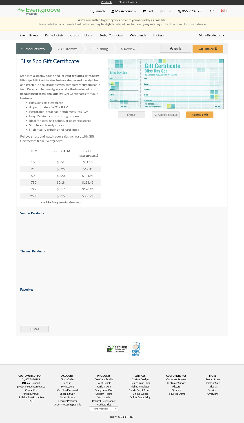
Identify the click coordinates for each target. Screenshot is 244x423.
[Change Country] (224, 10)
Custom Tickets (103, 393)
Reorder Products (67, 400)
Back (175, 49)
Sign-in (67, 382)
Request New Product (103, 400)
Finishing (99, 49)
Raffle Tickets (103, 386)
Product (33, 49)
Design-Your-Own (140, 382)
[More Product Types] (103, 408)
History (176, 386)
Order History (67, 397)
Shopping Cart (67, 393)
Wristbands (104, 397)
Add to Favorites (166, 114)
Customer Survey (176, 382)
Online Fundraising (140, 397)
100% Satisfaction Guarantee (136, 349)
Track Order (67, 379)
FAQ (31, 400)
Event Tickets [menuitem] (29, 35)
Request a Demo (176, 393)
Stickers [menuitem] (158, 35)
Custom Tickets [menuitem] (81, 35)
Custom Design (140, 379)
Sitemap (176, 390)
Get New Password (67, 390)
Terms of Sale (213, 382)
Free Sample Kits (104, 379)
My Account (67, 386)
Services (212, 390)
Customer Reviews (176, 379)
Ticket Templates (140, 386)
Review (128, 49)
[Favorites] (212, 11)
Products (106, 2)
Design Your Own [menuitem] (111, 35)
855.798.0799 (191, 11)
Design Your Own (104, 390)
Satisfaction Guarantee (31, 397)
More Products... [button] (211, 35)
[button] (97, 11)
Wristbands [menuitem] (138, 35)
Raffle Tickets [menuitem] (54, 35)
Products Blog (103, 404)
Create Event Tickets (140, 390)
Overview (212, 393)
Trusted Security (117, 349)
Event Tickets (104, 382)
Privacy (213, 386)
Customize (68, 49)
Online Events (128, 2)
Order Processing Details (67, 404)
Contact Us (31, 390)
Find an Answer (31, 393)
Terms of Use (213, 379)
